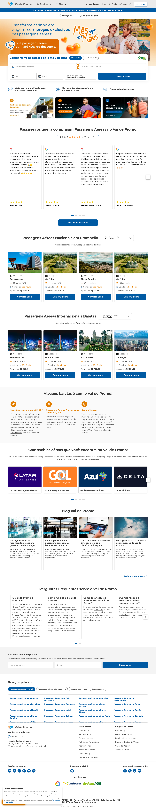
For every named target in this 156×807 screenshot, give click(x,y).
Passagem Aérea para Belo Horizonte (57, 695)
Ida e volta (75, 54)
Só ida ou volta (90, 54)
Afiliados (125, 4)
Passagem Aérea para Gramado (59, 700)
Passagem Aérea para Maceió (24, 706)
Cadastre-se (125, 661)
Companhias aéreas (78, 685)
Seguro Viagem (89, 12)
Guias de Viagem (122, 742)
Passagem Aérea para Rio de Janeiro (23, 713)
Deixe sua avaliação (78, 219)
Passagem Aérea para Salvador (59, 712)
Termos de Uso (85, 730)
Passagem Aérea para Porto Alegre (92, 707)
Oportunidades (98, 685)
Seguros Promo (88, 416)
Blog (61, 4)
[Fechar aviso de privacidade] (60, 789)
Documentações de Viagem (127, 738)
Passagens (65, 12)
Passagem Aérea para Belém (127, 700)
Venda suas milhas (95, 4)
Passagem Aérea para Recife (127, 706)
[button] (13, 62)
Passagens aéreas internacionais (52, 685)
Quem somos (85, 727)
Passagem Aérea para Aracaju (24, 694)
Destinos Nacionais (123, 730)
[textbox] (43, 63)
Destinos (44, 4)
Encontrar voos (122, 72)
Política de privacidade (87, 802)
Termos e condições (68, 802)
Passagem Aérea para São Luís (128, 712)
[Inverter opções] (78, 62)
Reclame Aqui (85, 750)
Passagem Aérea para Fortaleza (25, 700)
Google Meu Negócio (30, 616)
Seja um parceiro (86, 734)
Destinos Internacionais (125, 734)
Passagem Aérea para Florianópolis (123, 695)
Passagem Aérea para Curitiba (93, 694)
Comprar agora (24, 293)
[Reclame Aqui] (92, 779)
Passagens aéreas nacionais (22, 685)
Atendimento (85, 742)
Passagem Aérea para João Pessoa (92, 701)
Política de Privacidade (89, 738)
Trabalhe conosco (87, 746)
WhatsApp (98, 606)
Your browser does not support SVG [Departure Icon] (103, 234)
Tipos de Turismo (123, 746)
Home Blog (120, 727)
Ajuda (112, 4)
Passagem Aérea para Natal (57, 706)
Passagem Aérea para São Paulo (94, 712)
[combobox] (45, 63)
